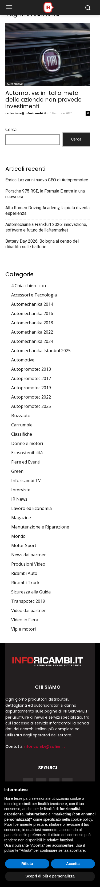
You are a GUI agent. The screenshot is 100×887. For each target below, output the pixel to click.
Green (17, 471)
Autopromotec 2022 (31, 397)
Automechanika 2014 (32, 304)
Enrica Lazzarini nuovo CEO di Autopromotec (46, 179)
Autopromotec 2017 (31, 378)
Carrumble (22, 425)
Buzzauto (20, 415)
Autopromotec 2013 (31, 369)
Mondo (18, 536)
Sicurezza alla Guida (31, 592)
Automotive (15, 84)
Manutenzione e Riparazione (40, 527)
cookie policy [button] (81, 819)
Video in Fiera (24, 620)
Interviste (20, 490)
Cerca (11, 129)
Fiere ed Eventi (25, 462)
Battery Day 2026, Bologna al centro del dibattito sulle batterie (42, 244)
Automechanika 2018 (32, 323)
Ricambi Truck (25, 582)
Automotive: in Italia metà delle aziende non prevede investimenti (43, 99)
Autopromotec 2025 (31, 406)
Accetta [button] (73, 864)
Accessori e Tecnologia (34, 295)
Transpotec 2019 (28, 601)
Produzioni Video (28, 564)
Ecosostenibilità (27, 453)
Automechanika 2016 (32, 313)
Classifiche (21, 434)
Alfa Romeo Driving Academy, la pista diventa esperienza (47, 210)
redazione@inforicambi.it (25, 113)
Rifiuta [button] (27, 864)
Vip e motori (23, 629)
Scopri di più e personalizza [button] (49, 876)
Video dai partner (28, 610)
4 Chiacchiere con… (30, 286)
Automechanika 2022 (32, 332)
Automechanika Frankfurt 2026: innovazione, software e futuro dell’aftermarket (46, 227)
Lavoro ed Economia (31, 508)
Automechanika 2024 (32, 341)
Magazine (21, 518)
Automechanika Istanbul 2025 (41, 350)
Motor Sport (23, 545)
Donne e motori (27, 443)
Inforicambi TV (26, 480)
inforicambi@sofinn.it (44, 746)
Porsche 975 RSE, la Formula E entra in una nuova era (45, 194)
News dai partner (28, 555)
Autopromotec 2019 (31, 388)
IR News (19, 499)
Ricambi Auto (24, 573)
